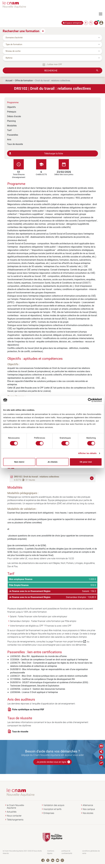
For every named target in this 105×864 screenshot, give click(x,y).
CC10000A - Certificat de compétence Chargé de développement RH (42, 679)
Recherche (50, 70)
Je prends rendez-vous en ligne (53, 762)
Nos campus (89, 809)
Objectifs (11, 107)
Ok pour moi (86, 462)
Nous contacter (14, 815)
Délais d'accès (14, 116)
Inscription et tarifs (52, 809)
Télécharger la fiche (35, 153)
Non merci (19, 462)
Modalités (12, 125)
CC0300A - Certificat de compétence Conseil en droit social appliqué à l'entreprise (49, 659)
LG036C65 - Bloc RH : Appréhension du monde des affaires (38, 656)
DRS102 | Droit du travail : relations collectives (36, 476)
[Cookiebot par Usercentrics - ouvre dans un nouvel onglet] (90, 400)
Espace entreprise (73, 23)
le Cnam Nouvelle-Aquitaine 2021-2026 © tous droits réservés (22, 852)
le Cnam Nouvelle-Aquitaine (15, 806)
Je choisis (53, 462)
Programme (12, 102)
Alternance (88, 805)
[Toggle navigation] (102, 14)
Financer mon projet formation (70, 641)
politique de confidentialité (67, 852)
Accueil (8, 80)
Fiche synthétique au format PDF (28, 709)
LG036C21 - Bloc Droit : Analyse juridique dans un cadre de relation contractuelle (48, 675)
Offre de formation (24, 80)
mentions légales (50, 852)
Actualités (11, 811)
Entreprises (48, 813)
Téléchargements (15, 819)
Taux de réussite (15, 144)
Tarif (9, 130)
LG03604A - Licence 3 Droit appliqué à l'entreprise (34, 692)
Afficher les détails (87, 453)
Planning (11, 120)
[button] (92, 478)
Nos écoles (88, 813)
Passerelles (12, 134)
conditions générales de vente (91, 852)
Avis (9, 139)
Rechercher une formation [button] (21, 31)
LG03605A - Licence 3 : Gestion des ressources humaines (37, 688)
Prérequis (11, 111)
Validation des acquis (53, 805)
